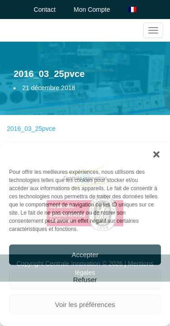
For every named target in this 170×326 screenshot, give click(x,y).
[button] (156, 154)
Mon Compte (92, 9)
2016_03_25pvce (31, 128)
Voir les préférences (85, 304)
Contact (44, 9)
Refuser (85, 279)
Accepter (85, 255)
